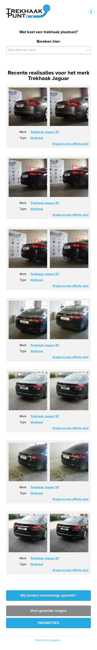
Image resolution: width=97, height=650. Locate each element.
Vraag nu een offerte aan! (70, 144)
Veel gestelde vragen (48, 610)
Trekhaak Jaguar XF (44, 132)
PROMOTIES (48, 623)
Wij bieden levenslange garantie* (48, 595)
